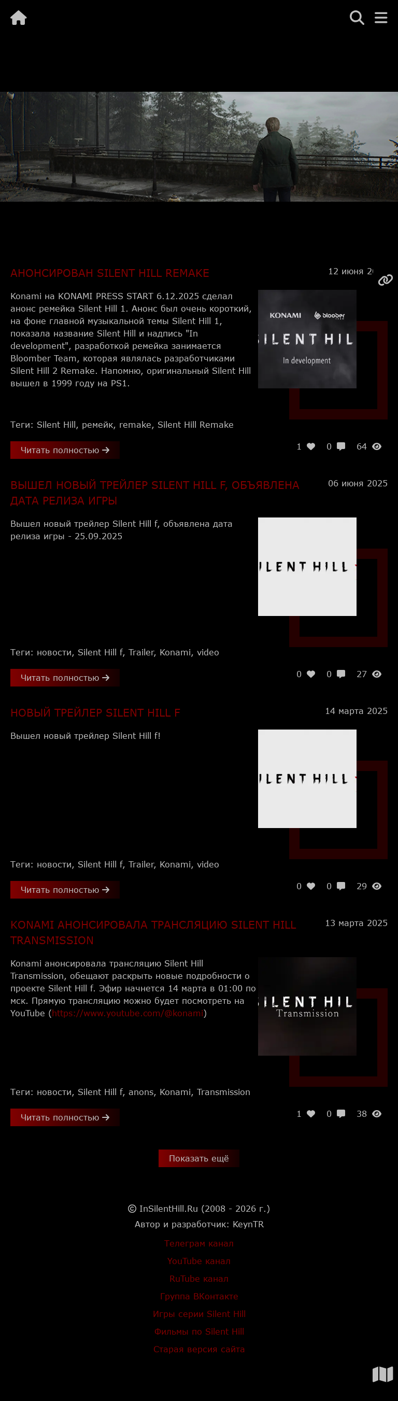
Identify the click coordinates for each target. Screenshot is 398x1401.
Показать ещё (199, 1158)
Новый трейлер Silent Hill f (95, 712)
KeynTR (248, 1224)
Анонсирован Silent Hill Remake (109, 273)
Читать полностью (65, 450)
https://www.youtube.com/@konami (127, 1013)
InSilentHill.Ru (168, 1208)
